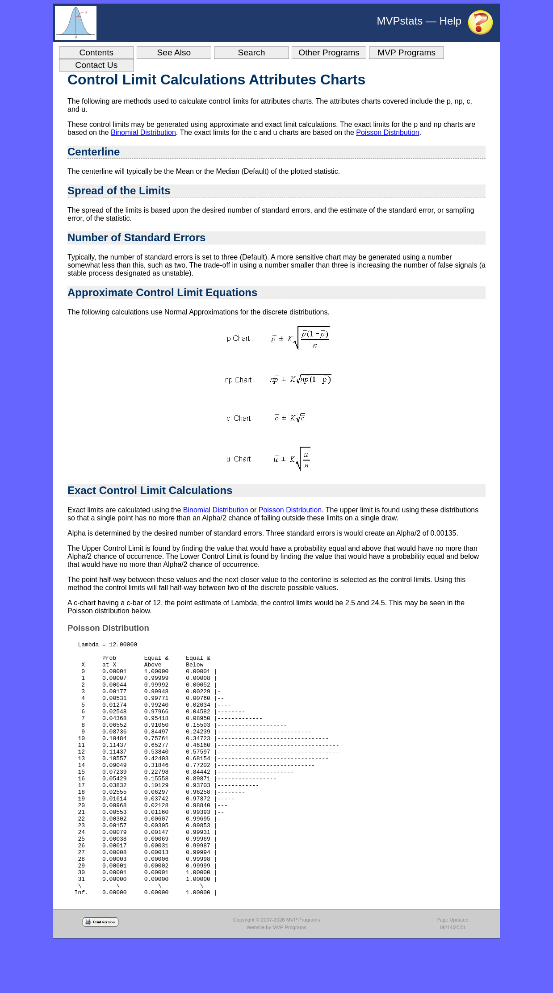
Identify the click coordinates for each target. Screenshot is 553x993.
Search (251, 52)
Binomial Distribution (143, 132)
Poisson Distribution (387, 132)
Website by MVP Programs (276, 978)
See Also (174, 52)
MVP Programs (406, 52)
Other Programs (329, 52)
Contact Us (96, 65)
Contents (96, 52)
